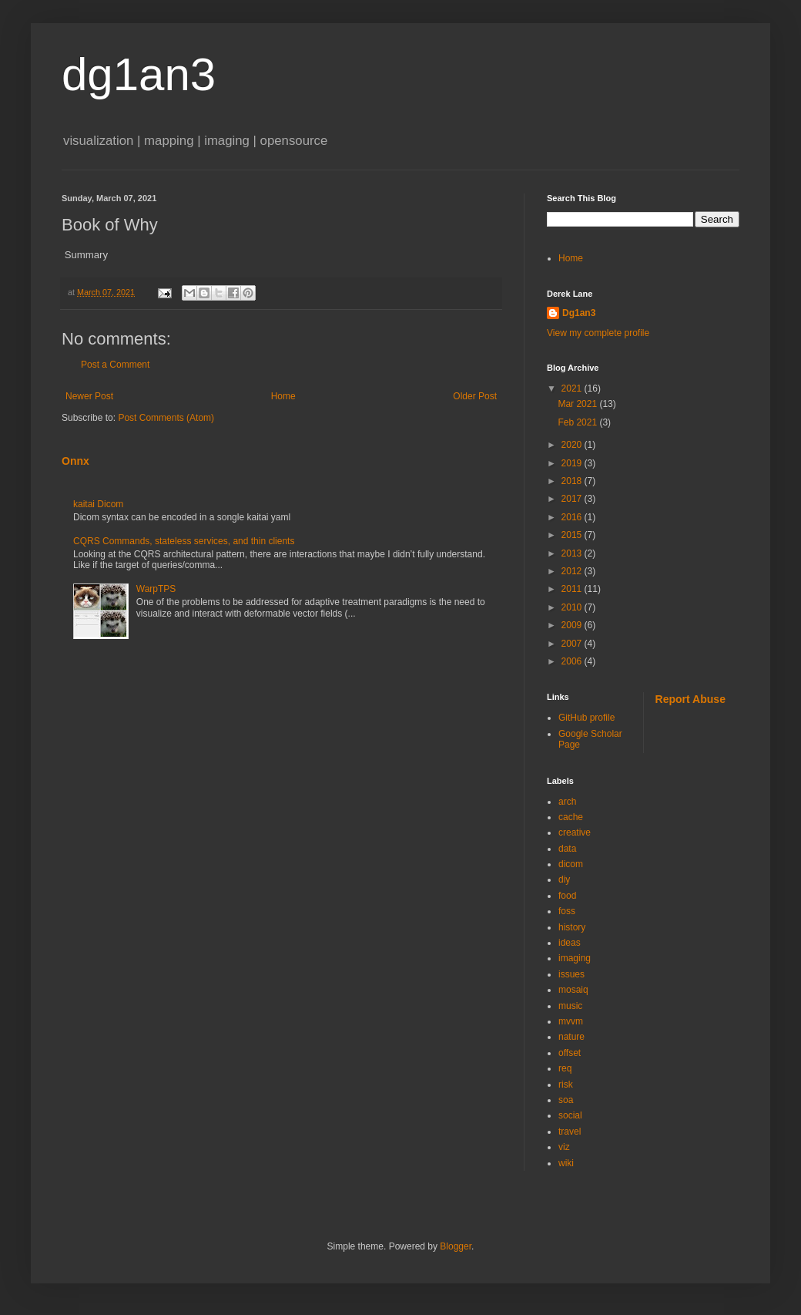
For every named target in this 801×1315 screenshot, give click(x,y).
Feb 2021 (578, 422)
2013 (573, 553)
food (567, 895)
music (570, 1006)
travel (569, 1131)
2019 (573, 463)
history (571, 927)
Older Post (475, 396)
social (570, 1115)
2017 (573, 498)
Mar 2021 (578, 404)
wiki (566, 1163)
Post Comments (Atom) (166, 417)
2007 (573, 643)
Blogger (455, 1246)
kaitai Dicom (98, 504)
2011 (573, 589)
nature (571, 1036)
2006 (573, 661)
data (567, 848)
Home (283, 396)
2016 (573, 517)
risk (565, 1084)
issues (571, 974)
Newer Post (89, 396)
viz (564, 1147)
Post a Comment (115, 364)
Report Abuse (690, 699)
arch (567, 801)
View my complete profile (598, 333)
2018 (573, 481)
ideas (569, 942)
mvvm (570, 1021)
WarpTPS (156, 589)
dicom (570, 864)
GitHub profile (586, 717)
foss (566, 911)
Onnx (75, 461)
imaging (574, 958)
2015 (573, 535)
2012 (573, 571)
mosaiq (573, 989)
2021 (573, 388)
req (564, 1068)
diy (564, 879)
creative (574, 832)
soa (565, 1100)
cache (570, 817)
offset (569, 1053)
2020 (573, 444)
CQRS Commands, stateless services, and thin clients (183, 541)
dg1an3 (139, 74)
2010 (573, 607)
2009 (573, 625)
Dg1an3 (578, 313)
